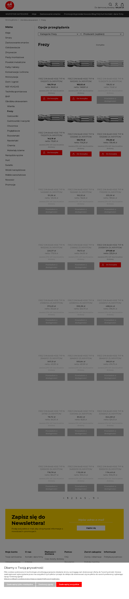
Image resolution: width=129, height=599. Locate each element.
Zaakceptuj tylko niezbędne (20, 584)
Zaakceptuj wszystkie (69, 584)
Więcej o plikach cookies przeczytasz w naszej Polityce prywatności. (32, 579)
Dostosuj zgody (46, 584)
